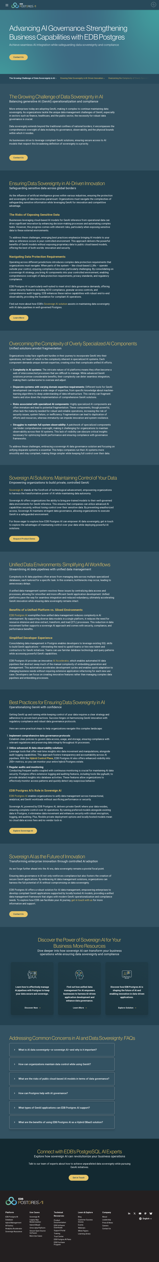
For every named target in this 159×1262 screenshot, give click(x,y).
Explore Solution (125, 1008)
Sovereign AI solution (55, 303)
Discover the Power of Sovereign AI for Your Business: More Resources (79, 943)
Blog (79, 1217)
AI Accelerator (61, 660)
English (146, 1218)
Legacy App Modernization (35, 1221)
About (104, 1217)
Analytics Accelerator (13, 1229)
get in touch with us (81, 900)
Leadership (106, 1220)
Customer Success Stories (85, 1221)
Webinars (81, 1228)
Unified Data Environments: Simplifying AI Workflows (59, 564)
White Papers (83, 1231)
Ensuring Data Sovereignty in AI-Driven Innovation (81, 78)
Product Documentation (60, 1221)
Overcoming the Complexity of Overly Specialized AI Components (73, 343)
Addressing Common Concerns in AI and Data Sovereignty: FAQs (72, 1038)
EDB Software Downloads (59, 1226)
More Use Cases (36, 1236)
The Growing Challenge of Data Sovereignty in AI (32, 78)
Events (80, 1225)
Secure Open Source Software (38, 1232)
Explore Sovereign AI (23, 831)
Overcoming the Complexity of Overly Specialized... (130, 78)
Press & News (107, 1223)
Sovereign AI (16, 490)
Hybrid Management (13, 1223)
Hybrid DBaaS (35, 1225)
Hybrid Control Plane (41, 758)
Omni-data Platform (37, 1228)
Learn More (18, 318)
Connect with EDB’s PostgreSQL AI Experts (79, 1151)
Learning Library (84, 1234)
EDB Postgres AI (18, 615)
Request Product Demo (24, 539)
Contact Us (18, 57)
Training (57, 1233)
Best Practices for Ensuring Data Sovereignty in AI (57, 702)
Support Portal (59, 1231)
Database (9, 1220)
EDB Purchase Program (59, 1243)
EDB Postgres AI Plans (62, 1239)
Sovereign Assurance (13, 1232)
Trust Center (59, 1236)
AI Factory (9, 1226)
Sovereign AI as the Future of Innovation (47, 856)
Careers (105, 1226)
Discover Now (31, 1008)
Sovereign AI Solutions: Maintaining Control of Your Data (63, 478)
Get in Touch (78, 1178)
